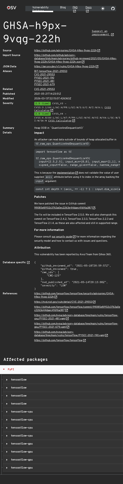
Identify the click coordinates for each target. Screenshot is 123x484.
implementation (66, 173)
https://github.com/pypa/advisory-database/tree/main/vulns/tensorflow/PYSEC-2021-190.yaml (69, 334)
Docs (88, 7)
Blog (63, 7)
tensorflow (17, 380)
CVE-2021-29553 (44, 74)
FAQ (75, 7)
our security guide (62, 237)
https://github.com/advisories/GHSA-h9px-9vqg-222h (65, 50)
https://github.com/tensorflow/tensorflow (58, 340)
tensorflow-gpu (21, 444)
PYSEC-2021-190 (44, 78)
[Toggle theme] (102, 8)
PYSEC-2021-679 (44, 84)
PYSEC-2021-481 (44, 81)
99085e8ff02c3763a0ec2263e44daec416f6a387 (63, 208)
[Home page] (11, 8)
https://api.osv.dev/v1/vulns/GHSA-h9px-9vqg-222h (64, 66)
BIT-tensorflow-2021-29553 (50, 71)
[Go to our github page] (113, 8)
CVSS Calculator (60, 120)
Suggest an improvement (101, 33)
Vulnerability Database (40, 9)
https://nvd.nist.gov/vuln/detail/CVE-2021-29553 (63, 302)
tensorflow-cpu (21, 412)
